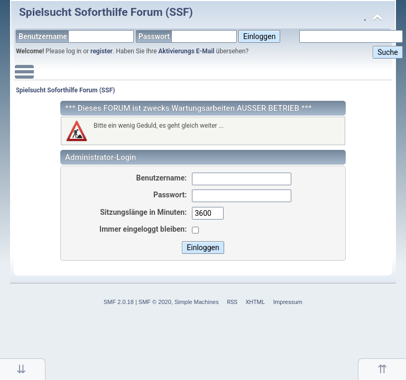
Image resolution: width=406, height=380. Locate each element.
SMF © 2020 (155, 302)
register (101, 51)
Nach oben (382, 369)
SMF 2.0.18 (119, 302)
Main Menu (24, 77)
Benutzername (76, 36)
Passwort (188, 36)
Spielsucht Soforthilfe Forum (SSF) (106, 12)
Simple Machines (196, 302)
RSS (232, 302)
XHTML (255, 302)
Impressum (287, 302)
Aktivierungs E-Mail (187, 51)
